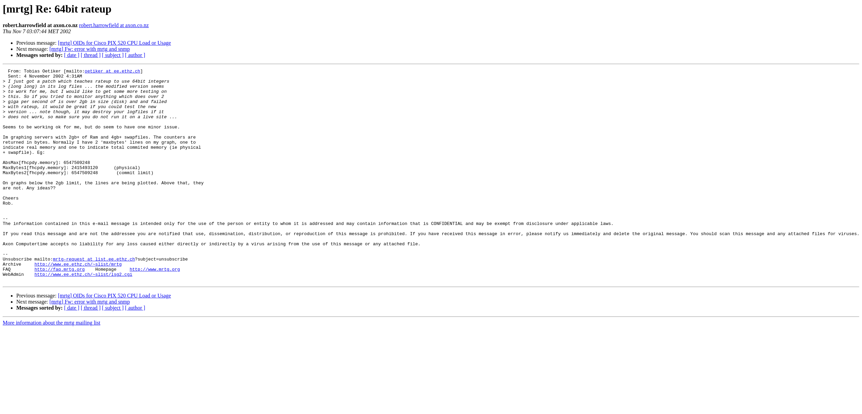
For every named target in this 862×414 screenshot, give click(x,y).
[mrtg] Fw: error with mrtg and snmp (89, 49)
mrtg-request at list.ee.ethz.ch (94, 297)
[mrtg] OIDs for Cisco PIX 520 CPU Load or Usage (114, 43)
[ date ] (71, 55)
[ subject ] (113, 55)
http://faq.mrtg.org (60, 310)
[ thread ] (91, 55)
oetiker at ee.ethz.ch (112, 72)
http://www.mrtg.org (154, 310)
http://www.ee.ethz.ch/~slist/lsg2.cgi (84, 316)
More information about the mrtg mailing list (51, 365)
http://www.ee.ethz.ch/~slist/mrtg (78, 304)
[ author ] (135, 55)
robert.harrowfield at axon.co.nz (114, 25)
